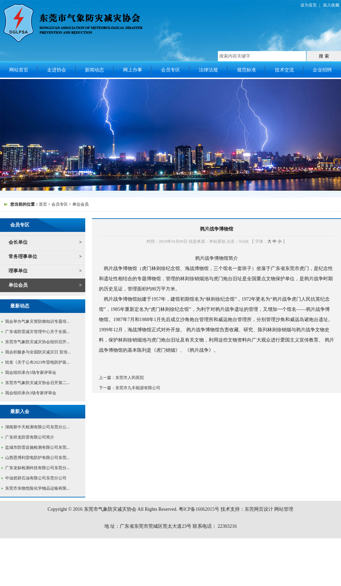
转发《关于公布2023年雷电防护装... (37, 362)
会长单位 (18, 242)
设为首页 (308, 5)
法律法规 (208, 70)
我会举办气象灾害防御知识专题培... (37, 321)
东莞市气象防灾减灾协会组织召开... (37, 341)
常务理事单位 (23, 256)
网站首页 (18, 70)
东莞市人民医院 (129, 377)
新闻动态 (94, 70)
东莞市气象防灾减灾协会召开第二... (37, 382)
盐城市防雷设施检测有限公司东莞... (37, 447)
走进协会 (56, 70)
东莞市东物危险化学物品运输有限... (37, 488)
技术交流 (284, 70)
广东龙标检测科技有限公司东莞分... (37, 467)
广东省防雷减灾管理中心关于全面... (37, 331)
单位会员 (18, 285)
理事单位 (18, 270)
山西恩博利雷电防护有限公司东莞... (37, 457)
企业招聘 (322, 70)
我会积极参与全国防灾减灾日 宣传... (38, 352)
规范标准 (246, 70)
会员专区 (170, 70)
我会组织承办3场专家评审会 (30, 393)
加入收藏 (331, 5)
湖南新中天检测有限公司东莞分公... (37, 427)
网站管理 (283, 509)
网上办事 (132, 70)
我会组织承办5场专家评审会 (30, 372)
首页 (43, 204)
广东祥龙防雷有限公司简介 (29, 437)
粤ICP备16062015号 (199, 509)
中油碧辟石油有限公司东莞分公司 (35, 478)
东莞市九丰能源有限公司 (137, 387)
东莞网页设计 (258, 509)
